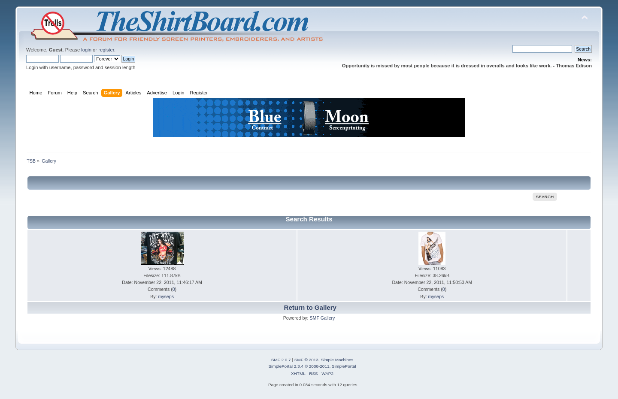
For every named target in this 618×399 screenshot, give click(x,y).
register (106, 49)
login (86, 49)
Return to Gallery (310, 307)
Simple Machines (337, 359)
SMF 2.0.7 (281, 359)
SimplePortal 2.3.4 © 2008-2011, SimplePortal (312, 366)
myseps (166, 296)
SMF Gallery (322, 317)
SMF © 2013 (306, 359)
